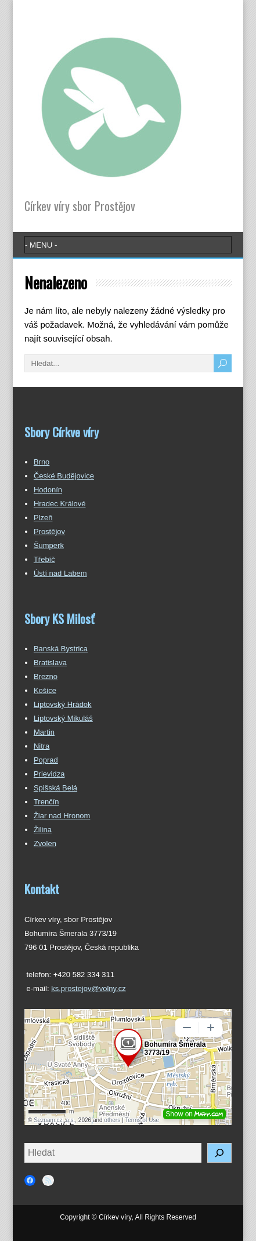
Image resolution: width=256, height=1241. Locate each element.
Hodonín (48, 489)
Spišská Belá (55, 787)
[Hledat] (219, 1153)
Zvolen (45, 843)
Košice (45, 690)
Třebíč (44, 559)
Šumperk (49, 545)
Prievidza (49, 774)
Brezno (45, 676)
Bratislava (50, 662)
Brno (41, 462)
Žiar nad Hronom (62, 815)
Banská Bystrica (61, 648)
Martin (44, 732)
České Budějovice (64, 475)
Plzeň (43, 517)
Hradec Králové (60, 503)
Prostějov (49, 531)
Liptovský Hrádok (63, 704)
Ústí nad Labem (60, 573)
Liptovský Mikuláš (63, 718)
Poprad (46, 760)
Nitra (41, 746)
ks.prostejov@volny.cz (88, 988)
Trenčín (46, 801)
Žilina (43, 829)
